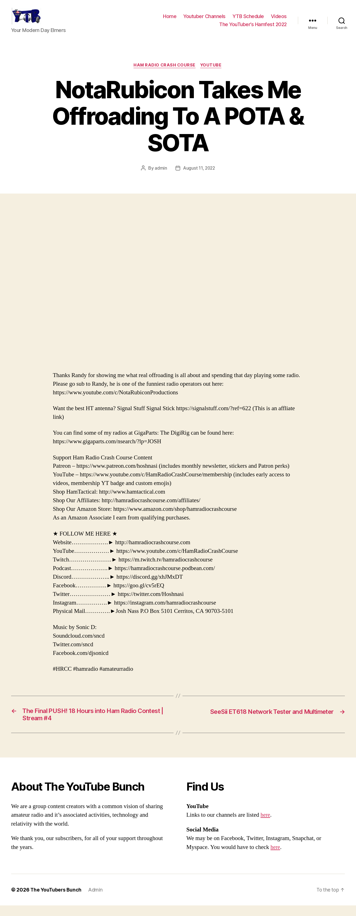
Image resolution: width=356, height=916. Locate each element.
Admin (97, 900)
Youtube (212, 73)
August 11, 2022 (199, 177)
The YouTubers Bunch (56, 900)
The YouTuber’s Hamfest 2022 (253, 28)
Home (169, 20)
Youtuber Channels (204, 20)
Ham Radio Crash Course (164, 73)
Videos (279, 20)
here (266, 825)
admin (160, 177)
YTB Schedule (248, 20)
